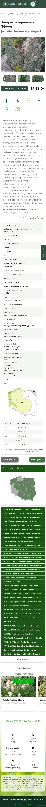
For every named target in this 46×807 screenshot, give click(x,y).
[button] (10, 79)
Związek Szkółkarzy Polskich (36, 218)
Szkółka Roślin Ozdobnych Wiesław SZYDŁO (30, 450)
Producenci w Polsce (13, 468)
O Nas (28, 804)
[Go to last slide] (5, 79)
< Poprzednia (10, 459)
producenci (43, 252)
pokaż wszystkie (23, 659)
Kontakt (18, 804)
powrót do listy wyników (14, 88)
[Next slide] (42, 79)
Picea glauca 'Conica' (13, 754)
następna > (37, 459)
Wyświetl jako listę (23, 668)
